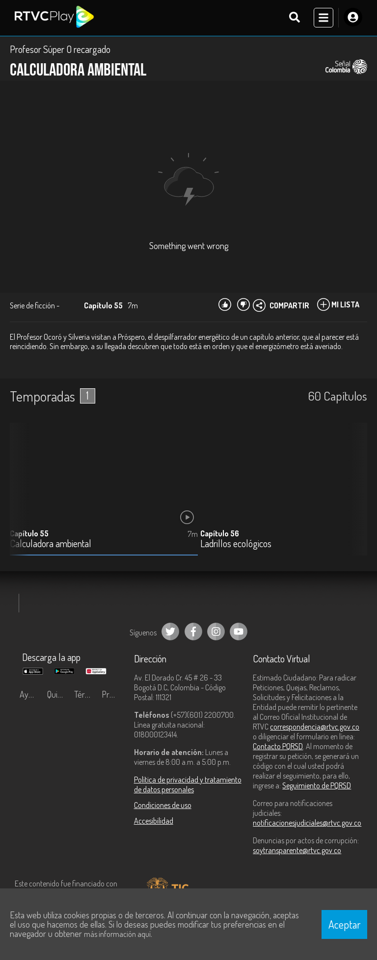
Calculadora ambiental (50, 545)
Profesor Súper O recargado (60, 50)
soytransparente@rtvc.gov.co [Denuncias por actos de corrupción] (297, 851)
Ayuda (30, 695)
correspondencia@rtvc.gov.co (314, 728)
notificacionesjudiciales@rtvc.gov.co (307, 824)
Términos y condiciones (85, 695)
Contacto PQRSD (278, 747)
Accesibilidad (153, 822)
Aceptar (344, 924)
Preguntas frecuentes (113, 695)
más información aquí (117, 934)
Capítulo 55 (29, 534)
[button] (355, 497)
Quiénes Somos (58, 695)
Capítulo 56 (219, 534)
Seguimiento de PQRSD (316, 786)
